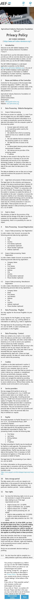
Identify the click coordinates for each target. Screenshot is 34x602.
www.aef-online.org (13, 103)
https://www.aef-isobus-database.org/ (17, 41)
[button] (12, 597)
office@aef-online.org (12, 102)
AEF (23, 5)
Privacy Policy (11, 574)
